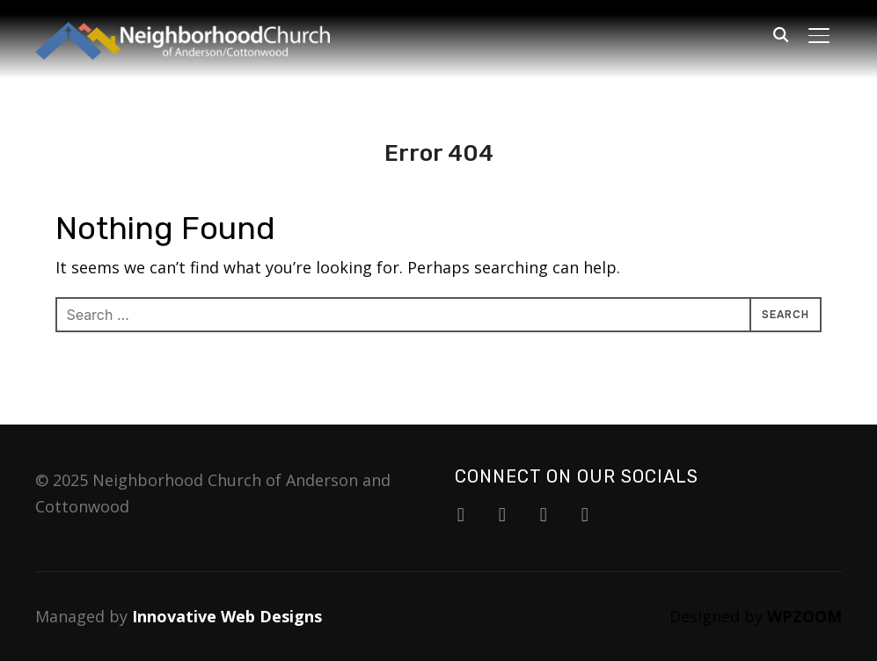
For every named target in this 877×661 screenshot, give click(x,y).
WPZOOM (804, 616)
